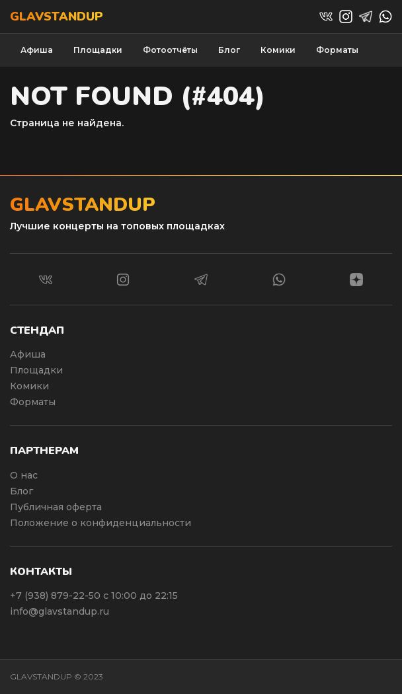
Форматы (337, 50)
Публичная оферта (56, 507)
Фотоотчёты (170, 50)
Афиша (36, 50)
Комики (278, 50)
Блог (229, 50)
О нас (24, 475)
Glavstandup (56, 16)
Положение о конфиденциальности (100, 523)
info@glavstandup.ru (59, 611)
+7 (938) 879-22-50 (56, 595)
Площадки (97, 50)
